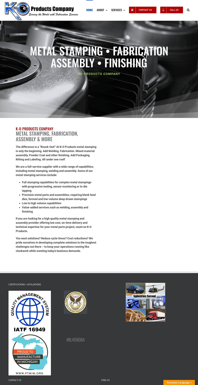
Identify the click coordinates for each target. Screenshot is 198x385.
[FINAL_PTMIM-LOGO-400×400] (30, 334)
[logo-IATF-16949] (30, 292)
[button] (188, 9)
